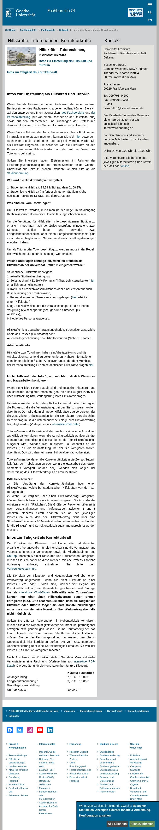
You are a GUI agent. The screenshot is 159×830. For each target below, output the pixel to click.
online (125, 166)
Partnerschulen (107, 791)
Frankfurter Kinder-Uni (18, 790)
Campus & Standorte (135, 768)
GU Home (10, 30)
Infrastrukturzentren (79, 773)
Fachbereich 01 (61, 10)
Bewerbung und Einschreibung (108, 761)
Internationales (47, 744)
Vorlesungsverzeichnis (21, 568)
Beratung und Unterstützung (107, 779)
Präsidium (135, 755)
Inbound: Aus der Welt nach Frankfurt (49, 754)
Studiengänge (107, 752)
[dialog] (117, 816)
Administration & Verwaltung (138, 761)
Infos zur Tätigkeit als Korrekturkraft (32, 72)
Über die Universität (136, 746)
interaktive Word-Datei (34, 592)
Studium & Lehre (109, 744)
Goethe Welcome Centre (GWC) (48, 775)
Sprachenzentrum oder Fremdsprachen (48, 795)
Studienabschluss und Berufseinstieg (109, 772)
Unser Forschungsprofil (78, 764)
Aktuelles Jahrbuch (18, 770)
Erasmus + (44, 788)
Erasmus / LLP (46, 770)
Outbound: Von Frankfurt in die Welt (46, 763)
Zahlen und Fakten (18, 795)
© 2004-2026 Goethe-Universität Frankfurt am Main (33, 711)
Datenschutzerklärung (91, 711)
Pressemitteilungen (18, 755)
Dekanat (63, 30)
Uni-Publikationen (17, 766)
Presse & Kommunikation (17, 746)
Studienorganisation (110, 766)
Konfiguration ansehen (95, 815)
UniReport (14, 773)
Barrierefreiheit (114, 711)
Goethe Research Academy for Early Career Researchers (48, 808)
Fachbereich (48, 30)
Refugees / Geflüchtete (45, 783)
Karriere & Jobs (16, 784)
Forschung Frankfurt (14, 779)
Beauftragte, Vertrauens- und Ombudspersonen (139, 792)
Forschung (75, 744)
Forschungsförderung (80, 770)
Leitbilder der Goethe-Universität (139, 775)
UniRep (12, 556)
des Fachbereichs (72, 112)
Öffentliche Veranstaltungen (17, 761)
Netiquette (14, 716)
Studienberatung (17, 173)
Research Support (79, 752)
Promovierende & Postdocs (78, 779)
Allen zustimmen (141, 823)
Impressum (69, 711)
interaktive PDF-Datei (65, 424)
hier (78, 136)
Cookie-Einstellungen (138, 711)
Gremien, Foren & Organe (139, 783)
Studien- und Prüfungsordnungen (110, 786)
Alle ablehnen (117, 823)
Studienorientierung (109, 755)
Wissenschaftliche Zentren (79, 757)
